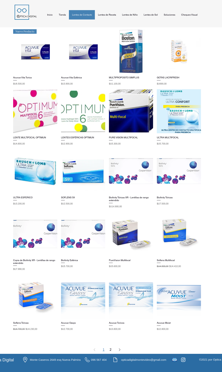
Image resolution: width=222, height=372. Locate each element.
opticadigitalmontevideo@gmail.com (143, 359)
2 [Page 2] (111, 350)
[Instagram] (183, 360)
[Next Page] (119, 349)
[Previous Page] (94, 349)
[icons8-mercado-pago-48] (174, 360)
